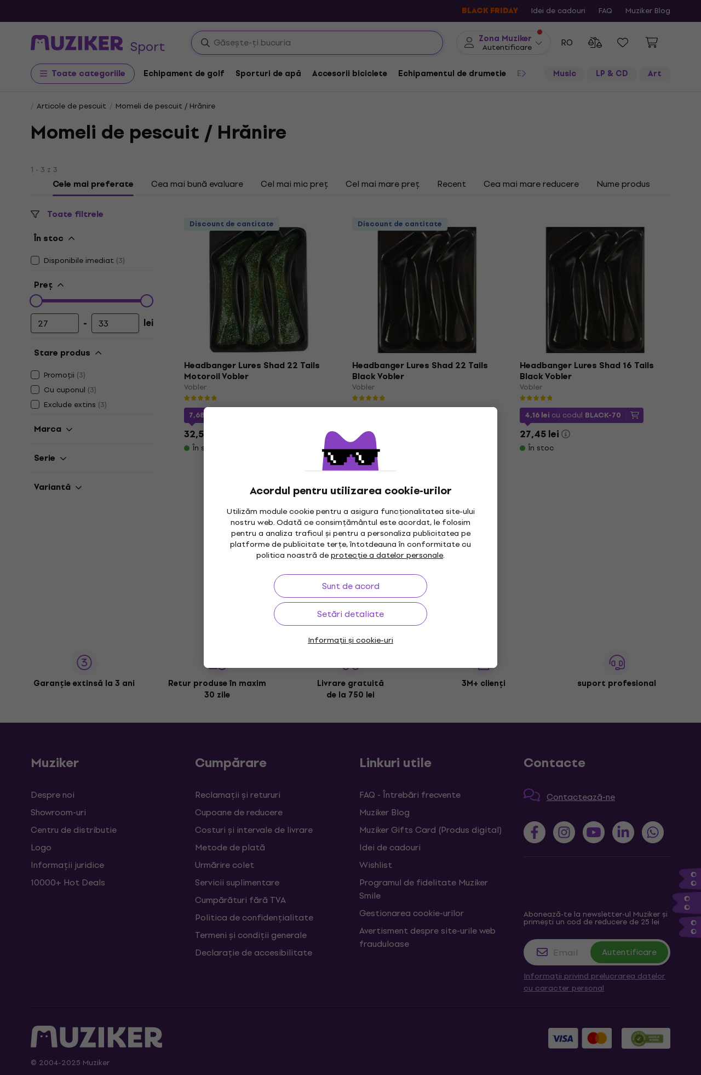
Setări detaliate (350, 614)
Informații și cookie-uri (350, 640)
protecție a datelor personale (387, 555)
